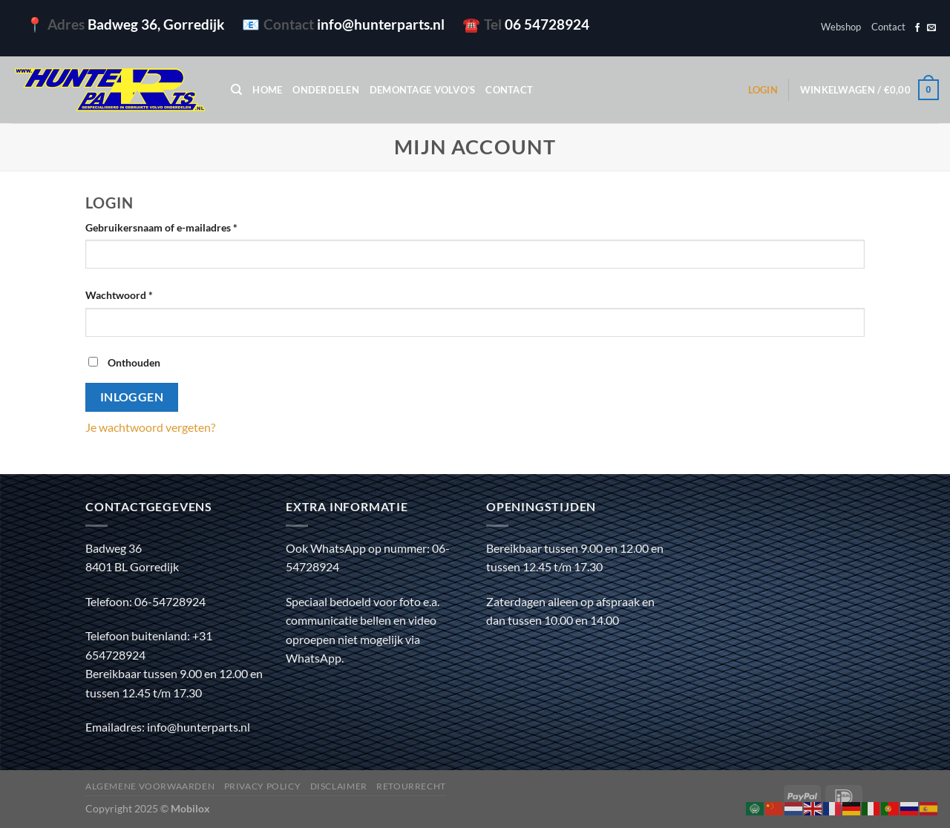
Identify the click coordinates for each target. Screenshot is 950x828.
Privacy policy (262, 786)
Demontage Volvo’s (422, 90)
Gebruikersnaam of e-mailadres (177, 226)
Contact (888, 27)
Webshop (841, 27)
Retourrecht (411, 786)
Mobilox (190, 808)
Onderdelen (325, 90)
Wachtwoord (135, 293)
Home (267, 90)
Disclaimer (338, 786)
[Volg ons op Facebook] (917, 28)
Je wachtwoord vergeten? (150, 427)
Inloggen (132, 397)
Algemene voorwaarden (149, 786)
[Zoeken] (236, 90)
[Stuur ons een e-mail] (931, 28)
